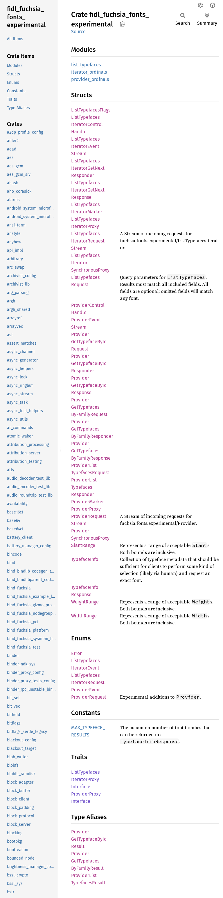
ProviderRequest (88, 697)
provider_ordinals (90, 79)
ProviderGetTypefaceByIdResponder (89, 363)
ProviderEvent (86, 689)
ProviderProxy (86, 509)
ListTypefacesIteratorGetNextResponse (88, 190)
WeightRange (85, 602)
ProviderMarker (87, 501)
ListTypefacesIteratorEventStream (85, 146)
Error (76, 653)
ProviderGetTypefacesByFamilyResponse (91, 451)
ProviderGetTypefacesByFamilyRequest (89, 407)
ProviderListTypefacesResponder (84, 487)
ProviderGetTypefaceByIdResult (89, 839)
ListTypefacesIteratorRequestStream (88, 241)
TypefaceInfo (84, 559)
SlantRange (83, 545)
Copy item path (122, 24)
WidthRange (84, 616)
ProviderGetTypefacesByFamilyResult (87, 861)
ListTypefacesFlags (90, 110)
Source (78, 31)
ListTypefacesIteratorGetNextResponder (88, 168)
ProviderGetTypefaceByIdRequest (89, 342)
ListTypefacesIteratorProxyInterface (85, 779)
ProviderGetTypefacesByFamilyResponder (92, 429)
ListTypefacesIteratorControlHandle (87, 124)
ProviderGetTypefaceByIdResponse (89, 385)
